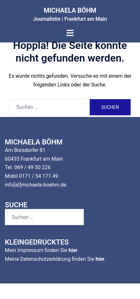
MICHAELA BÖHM (70, 10)
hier (72, 250)
